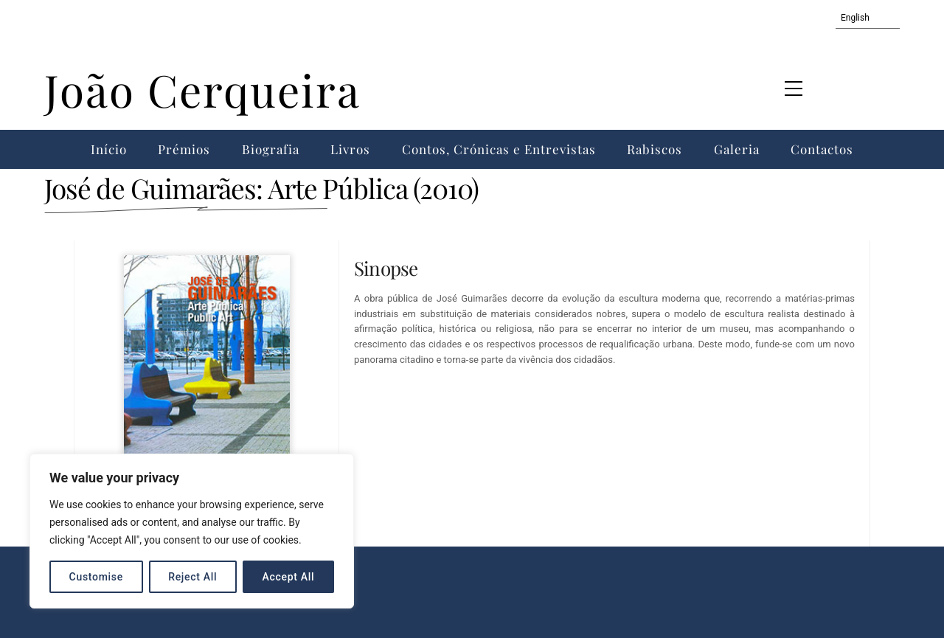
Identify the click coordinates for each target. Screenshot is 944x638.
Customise (96, 577)
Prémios (184, 149)
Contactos (822, 149)
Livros (350, 149)
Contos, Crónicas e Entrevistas (499, 149)
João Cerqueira (202, 89)
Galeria (737, 149)
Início (109, 149)
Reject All (192, 577)
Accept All (289, 577)
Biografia (270, 149)
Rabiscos (654, 149)
